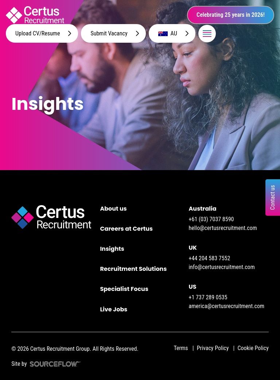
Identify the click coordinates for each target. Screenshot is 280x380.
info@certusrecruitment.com (222, 267)
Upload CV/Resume (37, 33)
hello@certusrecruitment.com (223, 227)
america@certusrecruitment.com (226, 306)
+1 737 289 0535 (208, 297)
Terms (181, 348)
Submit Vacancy (108, 33)
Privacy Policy (213, 348)
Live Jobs (113, 309)
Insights (112, 249)
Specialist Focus (124, 289)
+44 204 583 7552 (209, 258)
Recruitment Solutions (133, 269)
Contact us (272, 197)
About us (113, 208)
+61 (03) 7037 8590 (211, 219)
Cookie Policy (252, 348)
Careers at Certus (126, 228)
